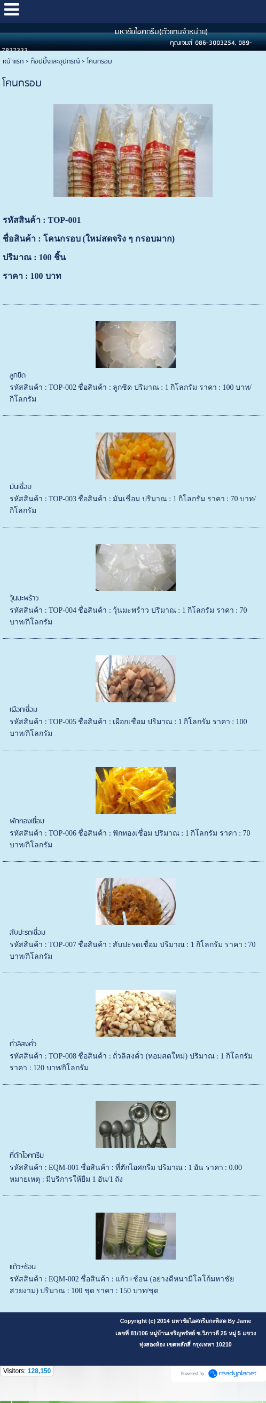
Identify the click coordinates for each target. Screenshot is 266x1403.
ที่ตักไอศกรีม (27, 1155)
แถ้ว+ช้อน (23, 1267)
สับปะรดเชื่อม (27, 933)
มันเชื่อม (21, 487)
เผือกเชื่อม (23, 710)
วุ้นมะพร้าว (24, 598)
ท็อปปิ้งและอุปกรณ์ (55, 61)
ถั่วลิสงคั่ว (23, 1044)
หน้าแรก (13, 61)
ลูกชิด (18, 375)
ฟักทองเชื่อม (27, 821)
